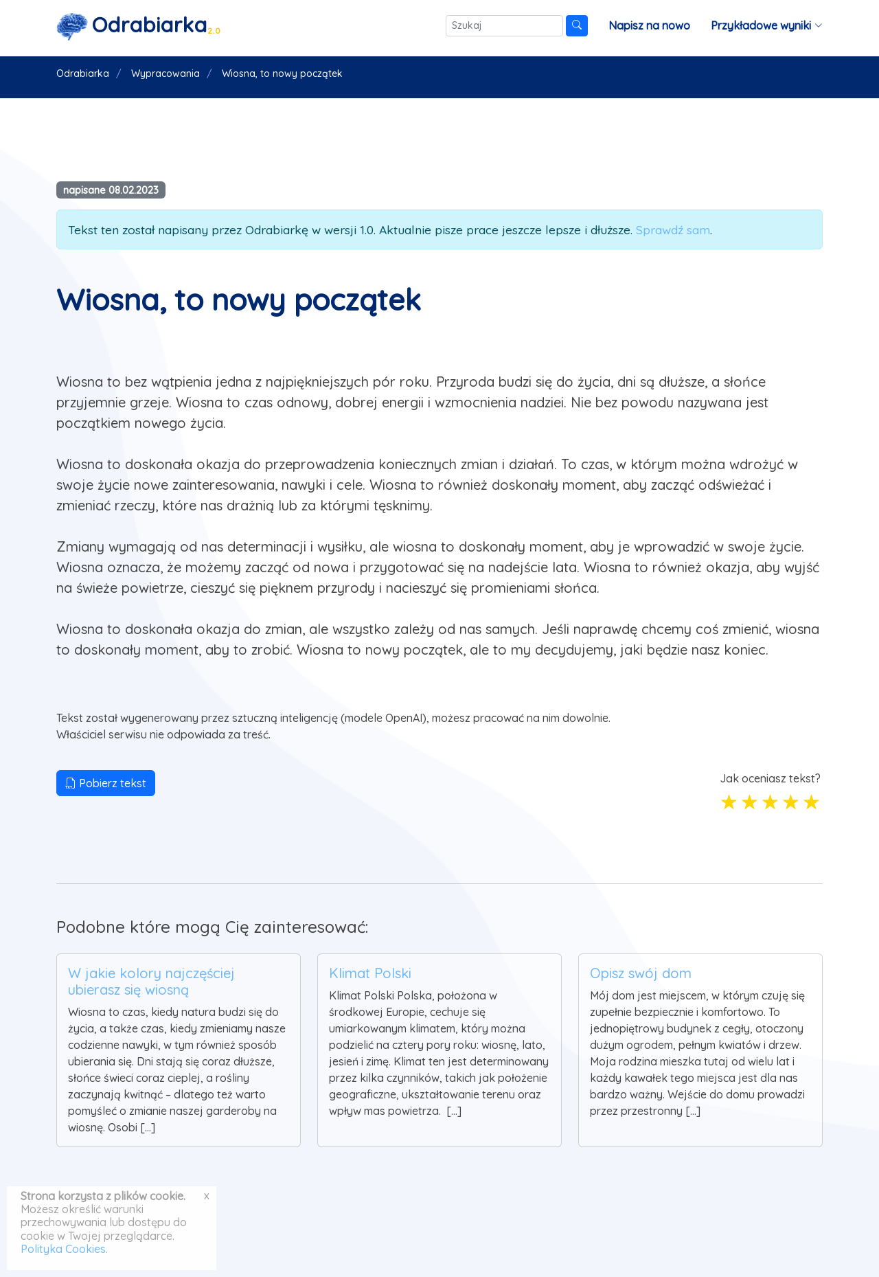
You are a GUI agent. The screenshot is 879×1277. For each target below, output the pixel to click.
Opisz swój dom (641, 973)
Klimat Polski (370, 973)
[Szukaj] (504, 25)
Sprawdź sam (673, 229)
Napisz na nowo (649, 25)
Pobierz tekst (105, 783)
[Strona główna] (138, 26)
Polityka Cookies (63, 1249)
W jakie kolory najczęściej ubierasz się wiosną (151, 981)
